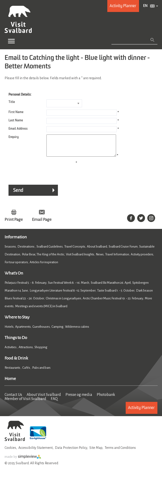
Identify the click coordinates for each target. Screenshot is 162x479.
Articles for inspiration (44, 266)
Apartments (23, 331)
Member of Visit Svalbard (25, 403)
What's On (14, 277)
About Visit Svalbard (44, 399)
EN (145, 6)
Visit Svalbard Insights (80, 258)
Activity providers (142, 258)
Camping (57, 331)
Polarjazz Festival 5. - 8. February (25, 287)
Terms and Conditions (120, 452)
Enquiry (14, 137)
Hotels (9, 331)
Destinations (26, 250)
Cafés (26, 372)
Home (10, 382)
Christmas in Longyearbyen (63, 302)
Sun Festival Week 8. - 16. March (68, 287)
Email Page (41, 223)
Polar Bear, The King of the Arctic (43, 258)
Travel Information (117, 258)
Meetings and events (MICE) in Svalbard (41, 310)
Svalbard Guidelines (50, 250)
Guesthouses (41, 331)
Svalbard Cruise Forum (123, 250)
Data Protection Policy (71, 452)
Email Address (18, 128)
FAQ (54, 403)
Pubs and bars (41, 372)
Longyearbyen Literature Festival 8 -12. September (63, 294)
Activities (11, 351)
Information (16, 241)
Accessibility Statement (35, 452)
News (100, 258)
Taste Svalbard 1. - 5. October (115, 294)
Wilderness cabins (77, 331)
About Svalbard (97, 250)
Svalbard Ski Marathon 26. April (111, 287)
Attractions (26, 351)
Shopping (41, 351)
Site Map (95, 452)
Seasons (10, 250)
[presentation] (39, 174)
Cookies (10, 452)
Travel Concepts (74, 250)
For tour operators (16, 266)
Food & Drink (16, 362)
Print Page (14, 223)
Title (12, 102)
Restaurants (13, 372)
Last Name (16, 120)
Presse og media (78, 399)
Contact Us (13, 399)
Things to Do (16, 341)
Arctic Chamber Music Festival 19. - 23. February (113, 302)
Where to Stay (17, 321)
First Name (16, 112)
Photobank (106, 399)
